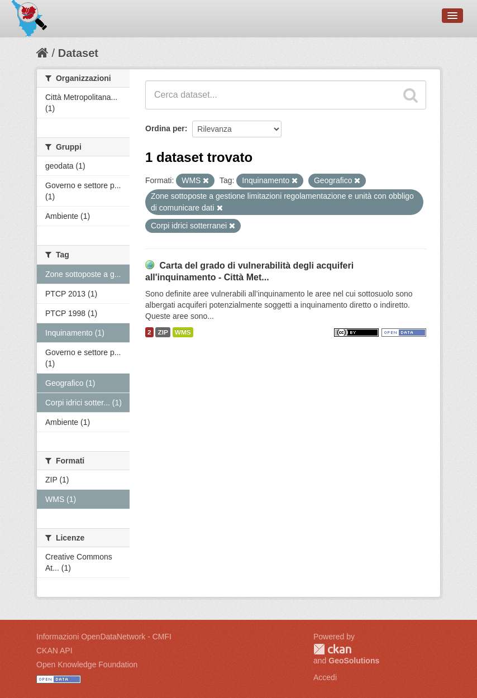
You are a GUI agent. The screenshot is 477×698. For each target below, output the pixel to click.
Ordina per (165, 128)
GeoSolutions (353, 660)
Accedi (325, 677)
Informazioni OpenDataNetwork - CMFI (103, 636)
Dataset (78, 53)
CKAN (332, 649)
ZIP (163, 332)
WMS (183, 332)
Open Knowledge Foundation (86, 664)
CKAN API (54, 650)
